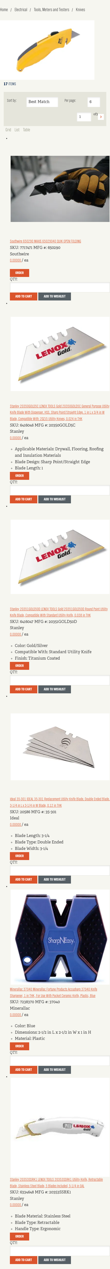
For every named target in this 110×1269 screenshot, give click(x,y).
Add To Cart (23, 296)
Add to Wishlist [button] (55, 296)
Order (19, 273)
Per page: (70, 101)
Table (26, 130)
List (17, 130)
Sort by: (12, 101)
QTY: (14, 279)
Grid (8, 130)
